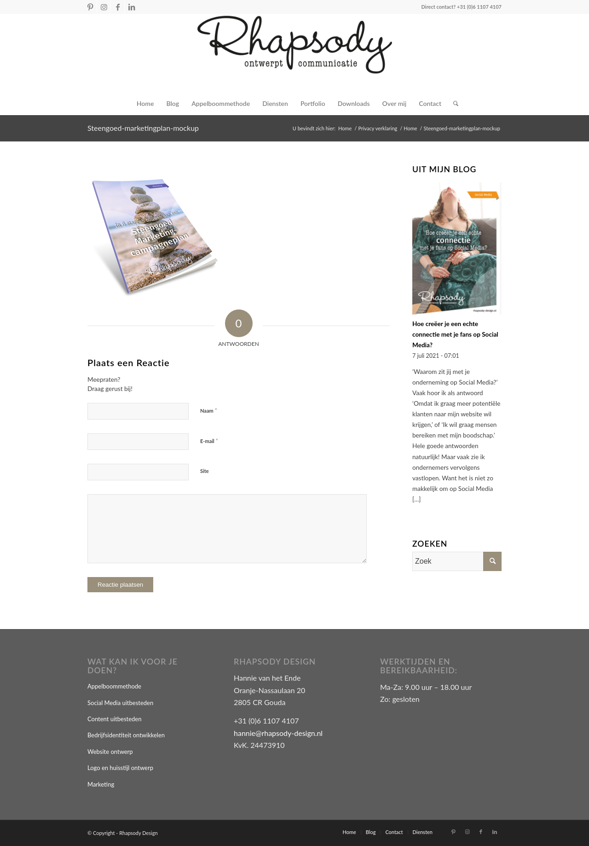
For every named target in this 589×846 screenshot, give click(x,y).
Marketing (100, 784)
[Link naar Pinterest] (90, 7)
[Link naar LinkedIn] (132, 7)
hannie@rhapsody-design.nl (278, 733)
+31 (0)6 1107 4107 (479, 7)
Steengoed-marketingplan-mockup (143, 127)
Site (204, 471)
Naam (208, 410)
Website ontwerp (110, 751)
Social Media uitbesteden (120, 702)
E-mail (209, 440)
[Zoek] (452, 103)
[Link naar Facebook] (117, 7)
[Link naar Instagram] (103, 7)
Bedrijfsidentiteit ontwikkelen (126, 735)
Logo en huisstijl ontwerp (120, 767)
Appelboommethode (114, 686)
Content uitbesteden (114, 719)
